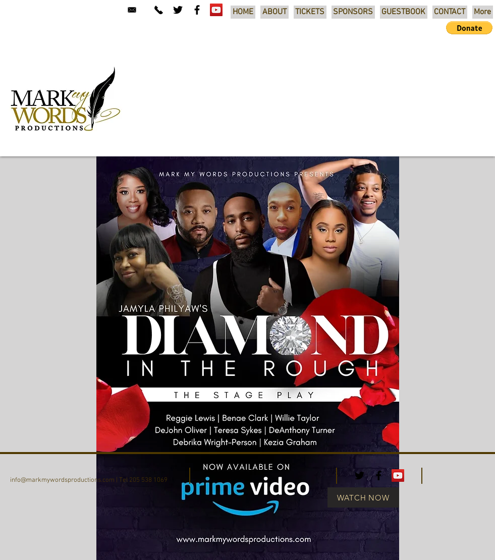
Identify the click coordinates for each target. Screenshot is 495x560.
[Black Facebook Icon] (197, 10)
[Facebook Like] (457, 474)
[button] (469, 27)
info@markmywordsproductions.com (62, 480)
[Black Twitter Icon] (178, 10)
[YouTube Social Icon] (216, 10)
